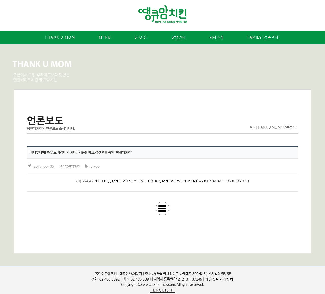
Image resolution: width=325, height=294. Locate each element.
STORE (141, 37)
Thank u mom (60, 37)
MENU (105, 37)
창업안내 (179, 37)
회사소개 (216, 37)
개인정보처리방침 (219, 279)
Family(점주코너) (263, 37)
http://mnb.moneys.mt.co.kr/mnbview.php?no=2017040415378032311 (173, 181)
